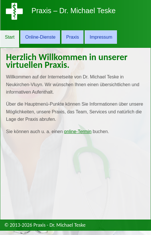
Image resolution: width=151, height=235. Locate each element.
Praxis (72, 37)
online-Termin (78, 131)
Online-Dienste (40, 37)
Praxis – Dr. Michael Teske (73, 11)
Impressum (101, 37)
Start (10, 37)
